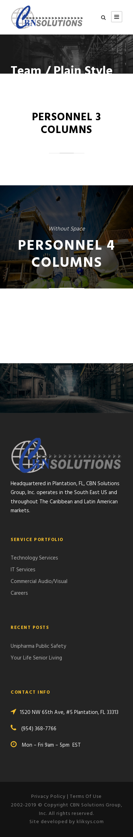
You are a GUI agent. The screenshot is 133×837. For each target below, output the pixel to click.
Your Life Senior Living (36, 658)
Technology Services (34, 558)
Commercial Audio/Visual (39, 581)
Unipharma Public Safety (38, 646)
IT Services (23, 570)
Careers (19, 593)
